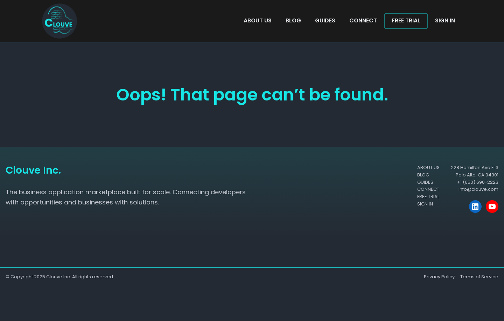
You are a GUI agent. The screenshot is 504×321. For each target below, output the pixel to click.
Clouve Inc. (58, 276)
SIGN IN (445, 20)
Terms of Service (479, 276)
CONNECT (363, 20)
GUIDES (325, 20)
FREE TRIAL (406, 20)
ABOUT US (258, 20)
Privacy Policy (439, 276)
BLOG (293, 20)
